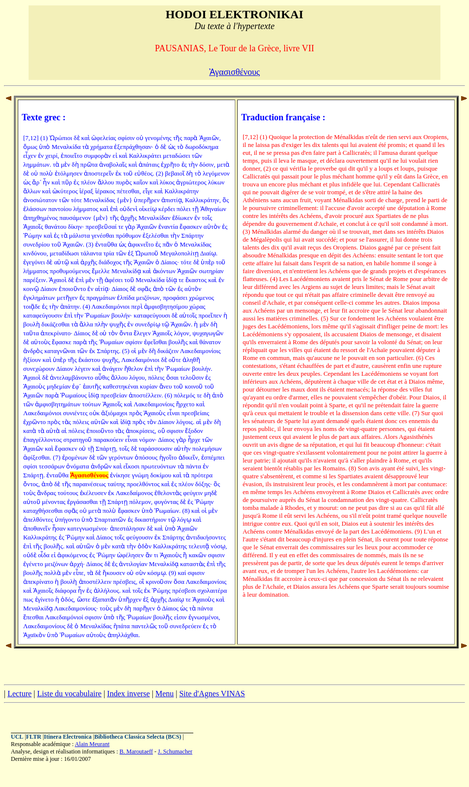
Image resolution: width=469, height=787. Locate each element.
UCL (17, 736)
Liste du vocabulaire (69, 693)
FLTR (33, 736)
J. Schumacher (175, 751)
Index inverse (128, 693)
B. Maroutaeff (136, 751)
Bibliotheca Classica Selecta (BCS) (137, 736)
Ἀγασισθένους (234, 72)
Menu (164, 693)
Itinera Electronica (68, 736)
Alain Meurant (92, 744)
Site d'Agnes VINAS (212, 693)
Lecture (19, 693)
